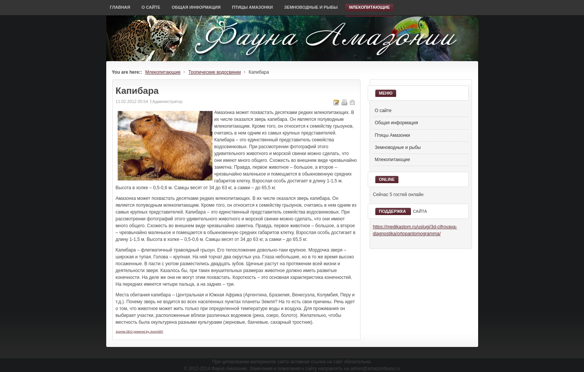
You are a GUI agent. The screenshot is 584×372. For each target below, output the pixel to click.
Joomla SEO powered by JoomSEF (140, 331)
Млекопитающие (163, 72)
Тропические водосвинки (215, 72)
